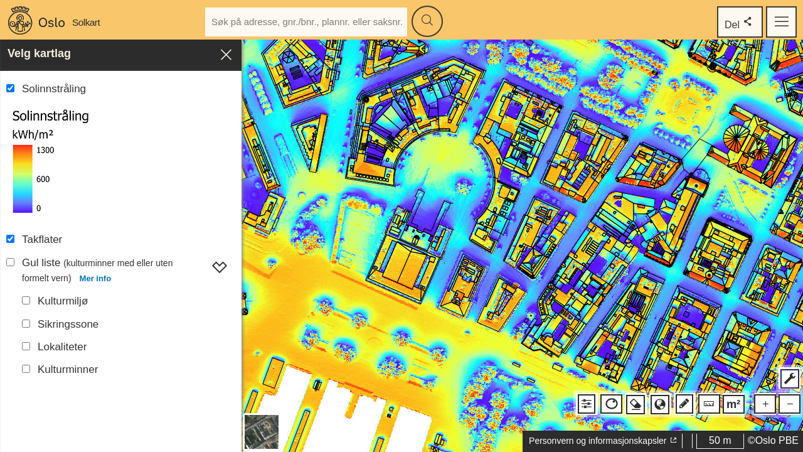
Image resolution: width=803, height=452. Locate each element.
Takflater (42, 239)
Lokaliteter (62, 347)
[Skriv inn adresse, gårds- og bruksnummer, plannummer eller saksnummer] (306, 22)
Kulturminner (68, 369)
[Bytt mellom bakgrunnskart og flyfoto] (262, 432)
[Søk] (427, 21)
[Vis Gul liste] (219, 265)
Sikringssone (68, 324)
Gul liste (97, 272)
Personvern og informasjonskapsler (603, 441)
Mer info (96, 278)
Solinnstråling (54, 89)
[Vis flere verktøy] (789, 378)
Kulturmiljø (63, 301)
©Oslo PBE (773, 440)
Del (740, 22)
